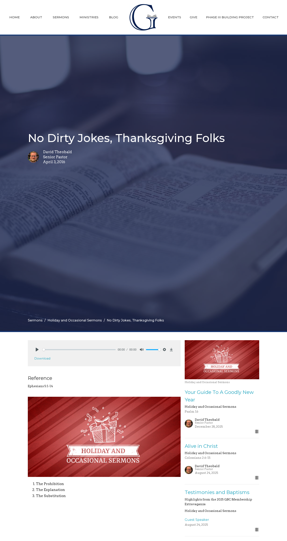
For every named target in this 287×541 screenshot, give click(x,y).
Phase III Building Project (230, 17)
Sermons (61, 17)
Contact (271, 17)
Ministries (89, 17)
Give (193, 17)
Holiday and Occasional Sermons (74, 320)
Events (174, 17)
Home (14, 17)
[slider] (79, 350)
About (36, 17)
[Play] (37, 349)
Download (42, 358)
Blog (113, 17)
